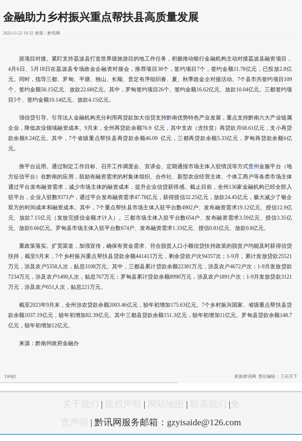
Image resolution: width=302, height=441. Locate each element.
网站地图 (166, 404)
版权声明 (123, 404)
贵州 (253, 166)
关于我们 (81, 404)
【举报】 (10, 376)
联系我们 (208, 404)
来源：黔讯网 (47, 33)
